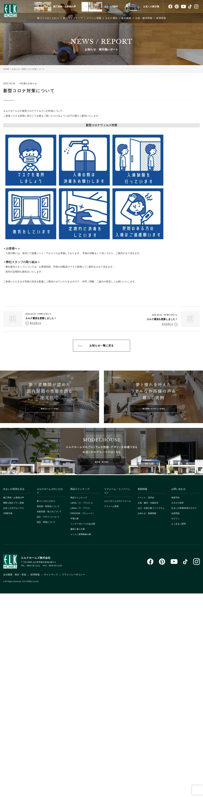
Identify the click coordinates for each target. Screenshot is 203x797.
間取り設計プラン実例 (13, 503)
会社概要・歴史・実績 (14, 574)
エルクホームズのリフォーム (117, 501)
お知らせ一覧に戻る (101, 345)
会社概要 (126, 18)
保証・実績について (46, 522)
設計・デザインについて (48, 517)
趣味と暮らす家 (77, 529)
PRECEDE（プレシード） (82, 513)
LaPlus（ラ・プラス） (80, 508)
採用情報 (161, 18)
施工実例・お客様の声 (64, 6)
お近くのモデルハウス (13, 508)
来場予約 (175, 497)
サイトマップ (51, 574)
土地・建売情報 (143, 18)
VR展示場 (7, 513)
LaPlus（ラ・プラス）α (81, 503)
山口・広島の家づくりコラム (151, 508)
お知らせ (16, 69)
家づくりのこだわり (48, 18)
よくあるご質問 (178, 524)
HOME (6, 69)
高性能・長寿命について (48, 506)
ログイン (175, 518)
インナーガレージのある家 (82, 524)
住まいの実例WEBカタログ (184, 508)
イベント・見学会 (146, 497)
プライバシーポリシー (73, 574)
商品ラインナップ (73, 18)
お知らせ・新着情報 (147, 513)
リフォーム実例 (111, 506)
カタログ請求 (111, 6)
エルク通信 (111, 18)
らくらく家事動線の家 (80, 534)
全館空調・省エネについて (49, 511)
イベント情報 (94, 18)
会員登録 (175, 513)
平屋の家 (74, 518)
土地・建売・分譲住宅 (148, 503)
